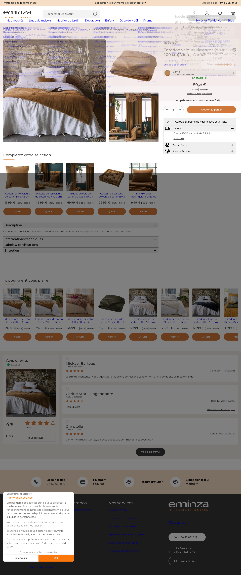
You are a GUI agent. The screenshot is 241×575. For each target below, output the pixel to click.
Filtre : (10, 466)
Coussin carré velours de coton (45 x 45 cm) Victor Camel (17, 202)
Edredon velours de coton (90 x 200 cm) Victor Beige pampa (143, 352)
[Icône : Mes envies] (234, 55)
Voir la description (175, 70)
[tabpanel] (92, 24)
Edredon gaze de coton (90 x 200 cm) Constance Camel (80, 352)
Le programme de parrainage (125, 548)
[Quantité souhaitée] (173, 122)
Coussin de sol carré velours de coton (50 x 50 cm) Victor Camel (112, 202)
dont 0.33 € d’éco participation (199, 106)
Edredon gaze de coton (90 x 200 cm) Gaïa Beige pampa (175, 352)
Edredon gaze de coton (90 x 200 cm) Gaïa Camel (17, 352)
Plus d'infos (179, 159)
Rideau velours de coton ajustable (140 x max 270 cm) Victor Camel (80, 203)
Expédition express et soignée (126, 564)
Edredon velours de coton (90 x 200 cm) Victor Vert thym (112, 352)
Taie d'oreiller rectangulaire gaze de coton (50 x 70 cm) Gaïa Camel (143, 203)
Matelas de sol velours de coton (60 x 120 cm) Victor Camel (48, 202)
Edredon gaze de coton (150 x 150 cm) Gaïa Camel (49, 352)
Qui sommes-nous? (80, 540)
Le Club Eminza (117, 540)
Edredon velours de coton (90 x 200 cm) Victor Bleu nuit (206, 352)
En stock (199, 90)
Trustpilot (177, 553)
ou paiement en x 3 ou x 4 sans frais (199, 113)
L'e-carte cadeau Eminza (122, 556)
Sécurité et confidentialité (123, 573)
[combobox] (37, 468)
